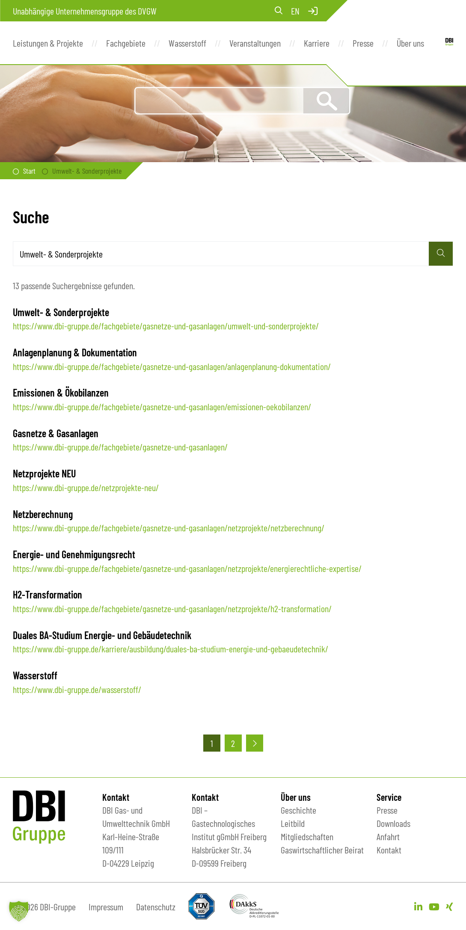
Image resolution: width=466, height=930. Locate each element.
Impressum (106, 906)
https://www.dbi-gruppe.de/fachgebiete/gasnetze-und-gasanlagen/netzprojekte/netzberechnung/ (168, 527)
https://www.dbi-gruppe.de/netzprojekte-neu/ (86, 487)
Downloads (393, 823)
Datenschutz (155, 906)
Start (29, 170)
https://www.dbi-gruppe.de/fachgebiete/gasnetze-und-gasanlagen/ (120, 446)
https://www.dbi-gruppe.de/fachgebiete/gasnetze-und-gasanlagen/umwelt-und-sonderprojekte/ (166, 325)
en (295, 10)
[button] (19, 911)
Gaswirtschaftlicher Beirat (322, 849)
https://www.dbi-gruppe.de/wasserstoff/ (77, 689)
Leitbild (293, 823)
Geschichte (298, 809)
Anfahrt (388, 836)
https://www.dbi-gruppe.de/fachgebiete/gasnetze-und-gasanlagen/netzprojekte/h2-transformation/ (172, 608)
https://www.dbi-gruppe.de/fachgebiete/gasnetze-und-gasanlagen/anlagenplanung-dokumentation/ (172, 366)
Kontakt (389, 849)
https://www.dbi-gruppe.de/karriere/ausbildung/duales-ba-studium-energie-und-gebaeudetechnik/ (170, 648)
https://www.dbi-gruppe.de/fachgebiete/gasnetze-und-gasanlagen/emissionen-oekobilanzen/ (162, 406)
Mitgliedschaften (307, 836)
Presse (387, 809)
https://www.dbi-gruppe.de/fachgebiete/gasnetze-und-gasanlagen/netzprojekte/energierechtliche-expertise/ (187, 568)
